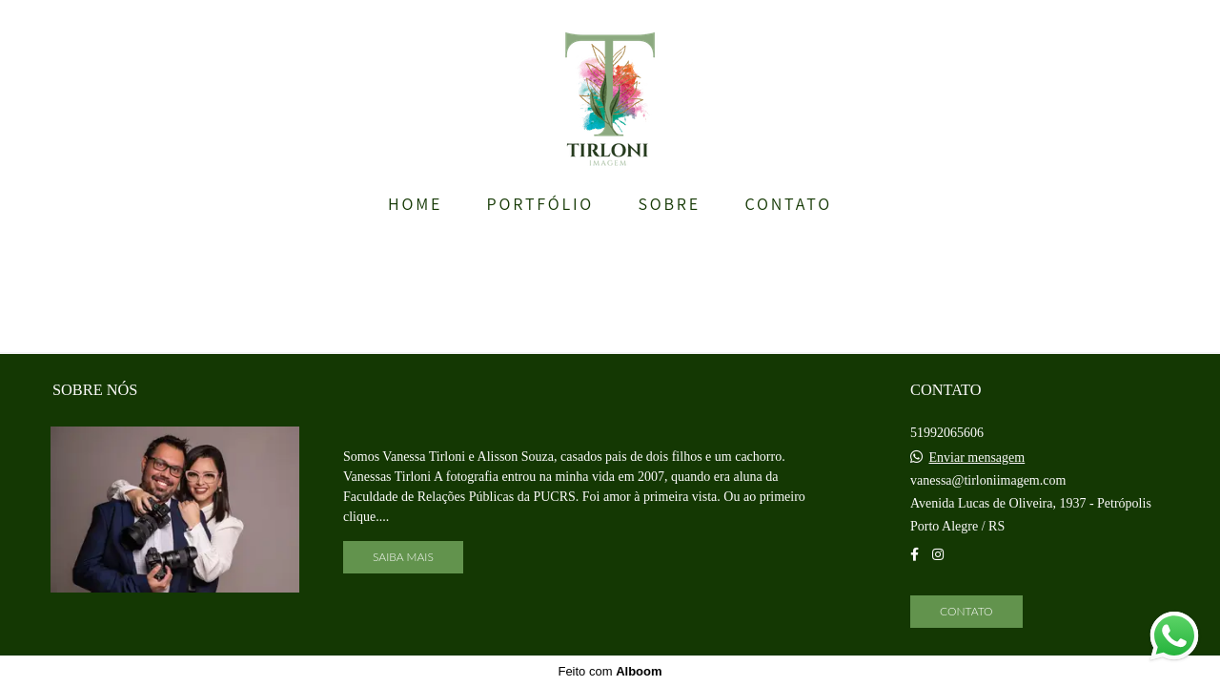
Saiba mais (403, 557)
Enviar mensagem (977, 458)
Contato (966, 611)
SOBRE (669, 204)
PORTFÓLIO (540, 204)
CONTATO (788, 204)
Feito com (609, 671)
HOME (415, 204)
